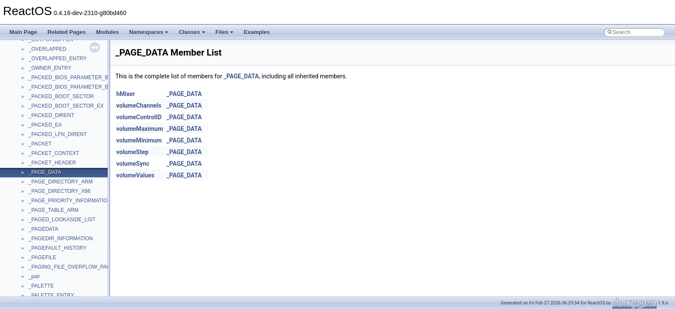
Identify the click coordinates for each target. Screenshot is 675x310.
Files (225, 32)
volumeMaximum (139, 128)
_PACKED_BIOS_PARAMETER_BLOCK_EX (80, 87)
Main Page (23, 32)
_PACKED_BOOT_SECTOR (61, 96)
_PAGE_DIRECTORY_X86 (59, 191)
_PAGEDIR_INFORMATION (60, 239)
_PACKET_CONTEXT (53, 153)
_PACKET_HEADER (52, 163)
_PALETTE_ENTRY (51, 295)
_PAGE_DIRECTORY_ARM (60, 182)
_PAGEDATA (43, 229)
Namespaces (149, 32)
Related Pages (66, 32)
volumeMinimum (139, 140)
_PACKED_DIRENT (51, 115)
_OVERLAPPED (47, 49)
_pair (34, 276)
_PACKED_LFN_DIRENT (57, 134)
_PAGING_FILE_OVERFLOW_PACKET (74, 267)
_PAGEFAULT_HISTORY (57, 248)
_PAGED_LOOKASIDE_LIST (62, 220)
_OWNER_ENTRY (49, 68)
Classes (192, 32)
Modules (107, 32)
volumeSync (132, 163)
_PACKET (40, 144)
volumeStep (132, 152)
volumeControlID (139, 117)
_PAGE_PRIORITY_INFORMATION (69, 201)
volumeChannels (138, 105)
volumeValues (135, 175)
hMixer (125, 93)
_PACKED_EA (45, 125)
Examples (257, 32)
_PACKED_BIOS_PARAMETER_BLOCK (75, 77)
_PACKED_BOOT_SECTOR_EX (66, 106)
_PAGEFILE (42, 257)
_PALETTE (41, 286)
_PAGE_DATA (44, 172)
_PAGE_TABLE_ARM (53, 210)
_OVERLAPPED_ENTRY (57, 59)
